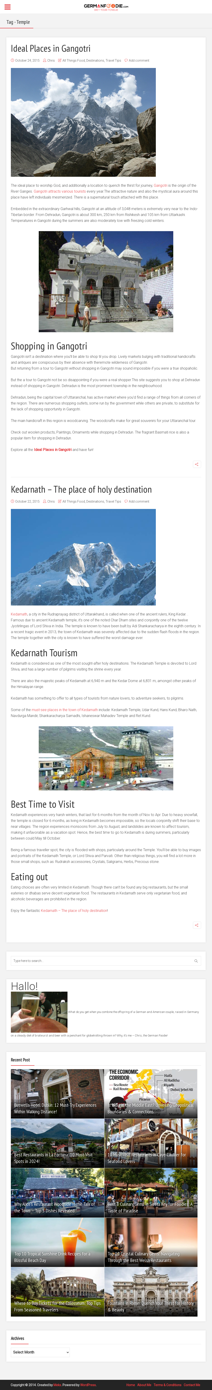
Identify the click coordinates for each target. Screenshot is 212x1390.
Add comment (139, 60)
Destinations (95, 60)
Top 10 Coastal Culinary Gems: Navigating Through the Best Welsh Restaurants (144, 1256)
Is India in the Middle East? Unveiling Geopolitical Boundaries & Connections (151, 1108)
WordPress (88, 1385)
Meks (57, 1385)
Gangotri (160, 185)
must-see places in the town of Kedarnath (65, 710)
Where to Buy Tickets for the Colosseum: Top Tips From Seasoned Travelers (53, 1306)
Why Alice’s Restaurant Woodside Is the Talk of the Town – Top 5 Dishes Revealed (54, 1207)
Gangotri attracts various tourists (60, 191)
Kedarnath (19, 614)
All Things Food (74, 60)
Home (130, 1385)
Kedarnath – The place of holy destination (86, 488)
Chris (51, 60)
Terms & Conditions (167, 1385)
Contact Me (192, 1385)
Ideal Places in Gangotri (53, 47)
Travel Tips (113, 60)
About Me (144, 1385)
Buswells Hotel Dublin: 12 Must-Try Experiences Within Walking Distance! (55, 1108)
